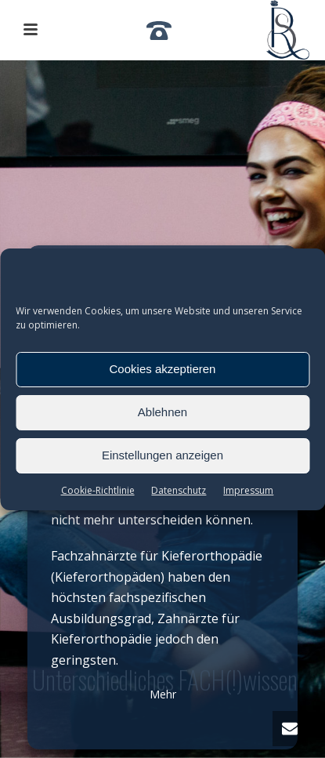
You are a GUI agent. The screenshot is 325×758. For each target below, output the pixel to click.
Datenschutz (178, 490)
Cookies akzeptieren (163, 368)
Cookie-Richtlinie (98, 490)
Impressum (248, 490)
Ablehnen (162, 412)
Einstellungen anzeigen (162, 455)
